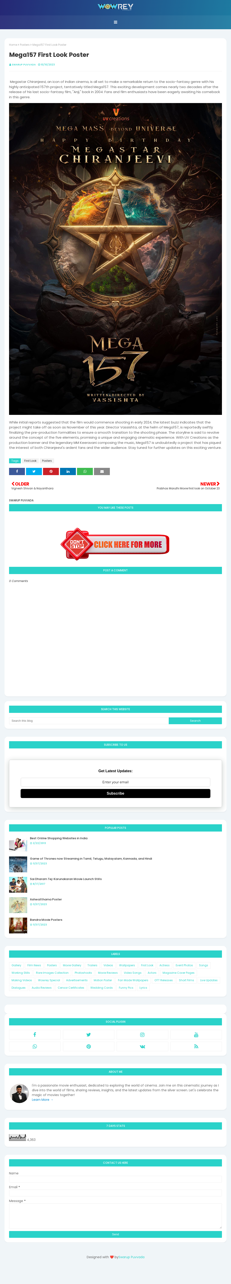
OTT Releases (163, 980)
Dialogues (19, 988)
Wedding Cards (101, 988)
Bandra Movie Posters (46, 920)
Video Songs (133, 973)
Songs (203, 965)
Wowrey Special (49, 980)
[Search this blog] (89, 720)
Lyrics (143, 988)
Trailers (92, 965)
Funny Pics (126, 988)
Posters (25, 45)
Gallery (16, 965)
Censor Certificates (71, 988)
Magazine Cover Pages (179, 973)
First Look (30, 461)
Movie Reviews (108, 973)
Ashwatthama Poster (46, 899)
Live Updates (209, 980)
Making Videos (22, 980)
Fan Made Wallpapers (133, 980)
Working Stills (21, 973)
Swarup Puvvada (24, 64)
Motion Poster (103, 980)
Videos (108, 965)
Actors (152, 973)
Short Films (186, 980)
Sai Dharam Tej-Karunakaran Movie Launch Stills (66, 879)
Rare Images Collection (52, 973)
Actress (164, 965)
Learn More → (42, 1099)
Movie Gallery (72, 965)
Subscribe (115, 793)
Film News (34, 965)
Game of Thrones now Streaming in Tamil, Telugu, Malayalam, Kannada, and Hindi (91, 858)
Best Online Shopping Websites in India (58, 838)
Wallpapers (127, 965)
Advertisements (77, 980)
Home (13, 45)
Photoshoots (83, 973)
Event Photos (184, 965)
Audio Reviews (42, 988)
